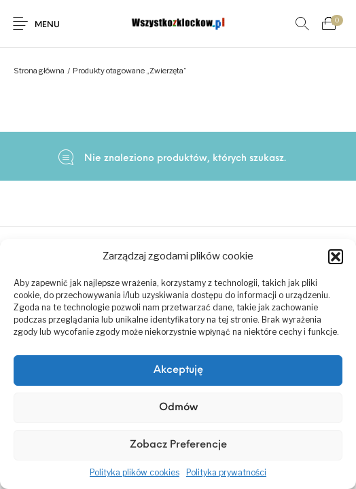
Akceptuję (178, 370)
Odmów (178, 408)
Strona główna (39, 70)
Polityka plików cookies (134, 472)
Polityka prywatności (226, 472)
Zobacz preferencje (178, 445)
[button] (335, 257)
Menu (47, 25)
